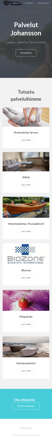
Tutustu (26, 53)
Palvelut (29, 3)
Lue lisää (26, 140)
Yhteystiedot (26, 406)
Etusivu (16, 3)
